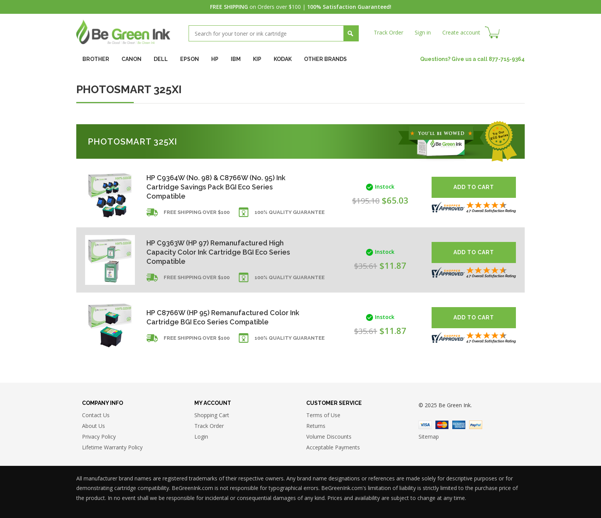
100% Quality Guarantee (290, 212)
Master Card (441, 425)
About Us (93, 426)
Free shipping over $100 (197, 212)
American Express (458, 425)
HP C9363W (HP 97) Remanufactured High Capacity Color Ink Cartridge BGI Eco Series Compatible (218, 252)
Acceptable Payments (333, 447)
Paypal (475, 425)
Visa (425, 425)
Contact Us (96, 415)
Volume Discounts (328, 437)
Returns (315, 426)
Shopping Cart (211, 415)
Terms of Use (323, 415)
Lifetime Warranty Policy (112, 447)
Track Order (388, 32)
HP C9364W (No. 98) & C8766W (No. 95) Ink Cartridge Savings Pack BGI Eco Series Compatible (216, 187)
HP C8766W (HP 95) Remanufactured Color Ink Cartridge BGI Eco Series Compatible (223, 317)
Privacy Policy (99, 437)
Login (201, 437)
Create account (461, 32)
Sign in (423, 32)
